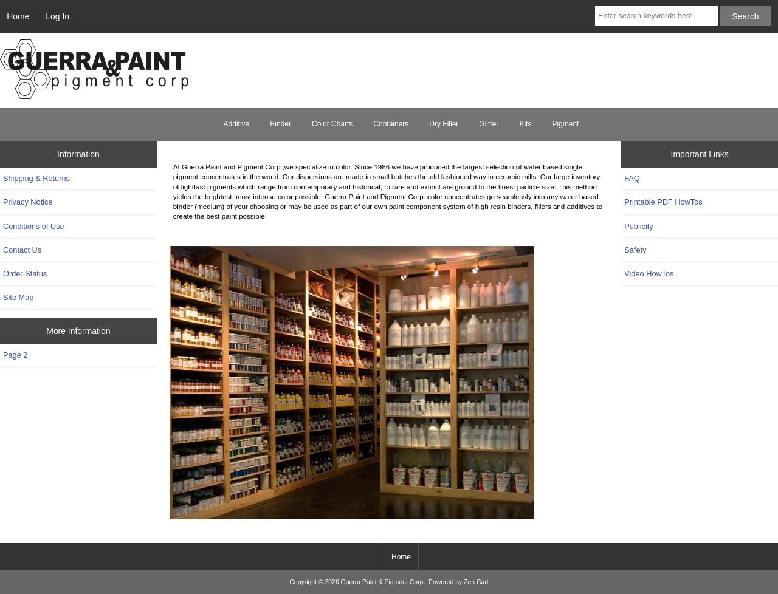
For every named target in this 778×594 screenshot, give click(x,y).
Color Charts (332, 124)
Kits (525, 124)
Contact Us (22, 249)
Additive (237, 124)
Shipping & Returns (36, 178)
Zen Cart (476, 582)
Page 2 (15, 355)
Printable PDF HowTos (663, 202)
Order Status (25, 273)
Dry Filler (443, 124)
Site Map (18, 297)
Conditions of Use (33, 226)
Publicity (638, 226)
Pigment (565, 124)
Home (18, 16)
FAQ (632, 178)
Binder (280, 124)
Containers (390, 124)
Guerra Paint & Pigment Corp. (383, 582)
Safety (635, 249)
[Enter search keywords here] (656, 16)
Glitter (488, 124)
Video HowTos (648, 273)
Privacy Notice (27, 202)
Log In (57, 16)
